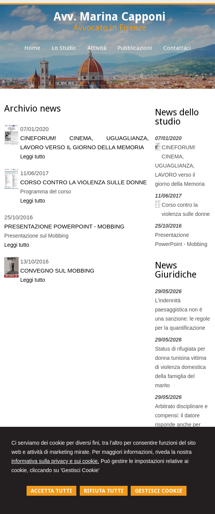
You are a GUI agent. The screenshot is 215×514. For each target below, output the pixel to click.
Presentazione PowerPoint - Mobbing (64, 226)
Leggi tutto (32, 156)
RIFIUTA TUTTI (103, 491)
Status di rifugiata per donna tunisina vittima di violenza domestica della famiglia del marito (180, 367)
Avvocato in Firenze (109, 27)
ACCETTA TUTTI (51, 491)
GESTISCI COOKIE (158, 491)
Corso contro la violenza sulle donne (83, 182)
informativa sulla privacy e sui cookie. (55, 461)
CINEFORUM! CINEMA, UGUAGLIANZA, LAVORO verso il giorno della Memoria (84, 142)
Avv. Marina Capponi (110, 16)
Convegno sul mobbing (57, 270)
